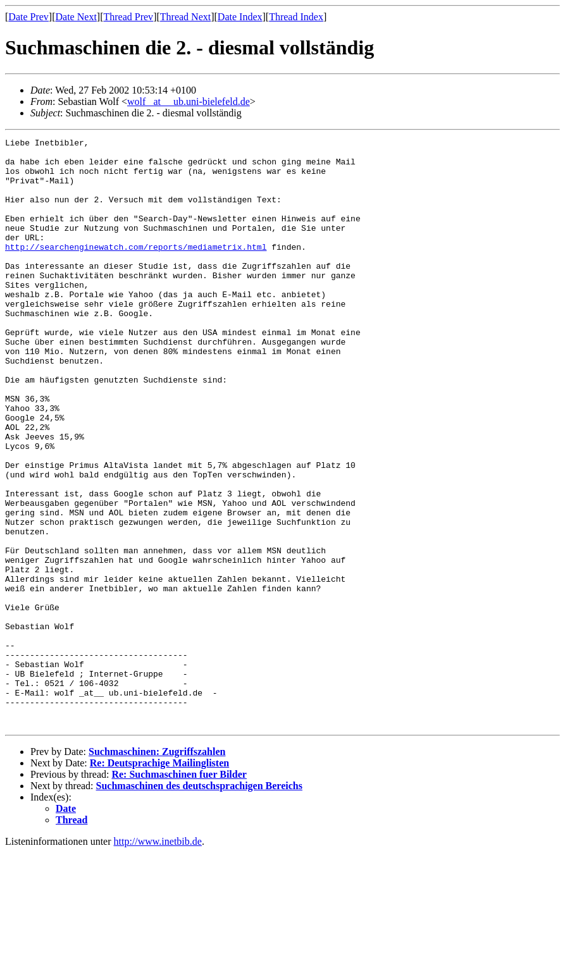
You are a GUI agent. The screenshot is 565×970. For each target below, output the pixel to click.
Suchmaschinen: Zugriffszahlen (157, 869)
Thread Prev (128, 16)
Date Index (240, 16)
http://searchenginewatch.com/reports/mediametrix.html (135, 269)
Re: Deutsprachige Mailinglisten (159, 880)
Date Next (76, 16)
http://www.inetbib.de (158, 959)
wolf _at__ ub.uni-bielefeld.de (188, 101)
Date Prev (28, 16)
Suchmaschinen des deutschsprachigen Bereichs (199, 903)
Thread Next (185, 16)
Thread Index (296, 16)
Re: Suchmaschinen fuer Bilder (178, 892)
